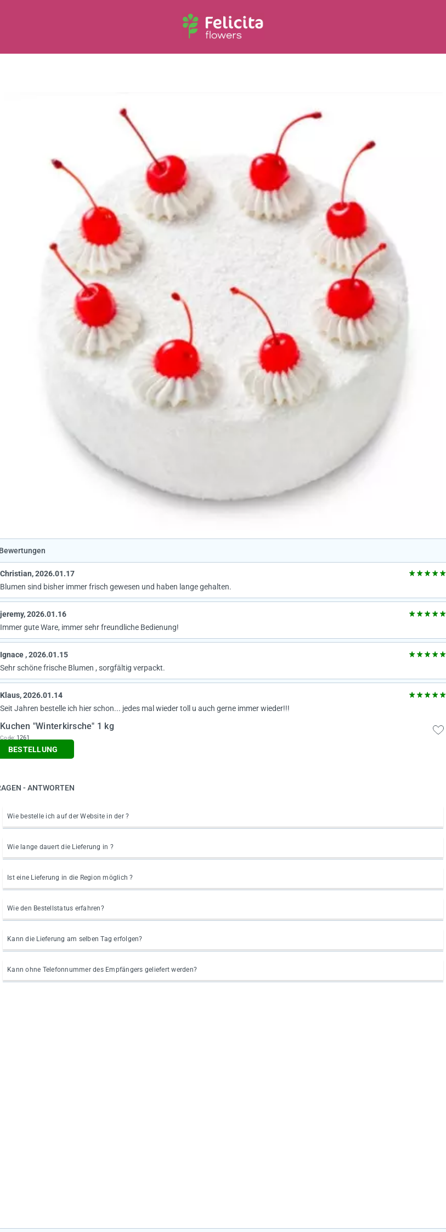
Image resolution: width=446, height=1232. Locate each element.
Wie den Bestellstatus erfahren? (55, 908)
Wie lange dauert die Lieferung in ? (60, 847)
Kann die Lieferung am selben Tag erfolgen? (75, 939)
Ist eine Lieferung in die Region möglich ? (70, 877)
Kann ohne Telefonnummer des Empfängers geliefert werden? (102, 969)
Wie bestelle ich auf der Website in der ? (68, 816)
